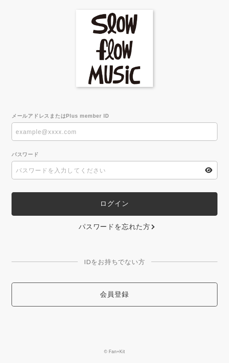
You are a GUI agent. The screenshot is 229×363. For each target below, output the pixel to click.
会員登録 (114, 294)
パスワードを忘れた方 (114, 226)
